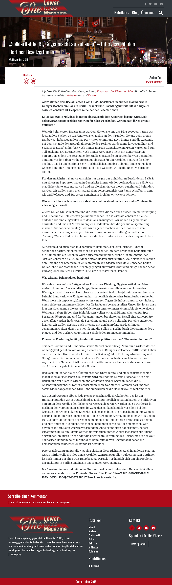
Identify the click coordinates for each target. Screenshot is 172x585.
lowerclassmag (154, 82)
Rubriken (120, 12)
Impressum (94, 566)
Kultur (92, 539)
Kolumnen (93, 551)
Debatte (93, 543)
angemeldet (24, 502)
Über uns (147, 12)
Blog (135, 12)
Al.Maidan (93, 547)
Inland (92, 527)
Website (71, 95)
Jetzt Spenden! (138, 544)
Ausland (93, 531)
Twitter (92, 95)
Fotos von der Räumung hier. (115, 91)
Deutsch (27, 75)
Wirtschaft (94, 535)
